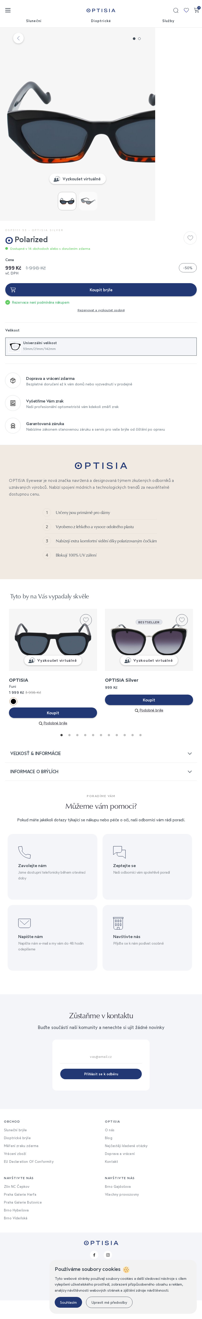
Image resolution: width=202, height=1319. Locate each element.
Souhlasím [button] (68, 1302)
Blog (108, 1156)
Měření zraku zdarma (21, 1164)
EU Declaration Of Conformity (29, 1180)
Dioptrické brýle (17, 1156)
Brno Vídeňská (15, 1237)
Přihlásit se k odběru (101, 1093)
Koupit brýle (101, 289)
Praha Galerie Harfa (20, 1213)
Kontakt (111, 1180)
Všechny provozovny (122, 1213)
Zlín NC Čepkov (16, 1205)
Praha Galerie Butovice (23, 1221)
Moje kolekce (186, 10)
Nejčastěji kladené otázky (126, 1164)
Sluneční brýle (15, 1149)
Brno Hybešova (16, 1229)
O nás (109, 1149)
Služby (168, 21)
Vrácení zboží (15, 1172)
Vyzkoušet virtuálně (105, 178)
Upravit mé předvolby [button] (109, 1302)
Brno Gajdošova (118, 1205)
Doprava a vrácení (120, 1172)
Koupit (53, 731)
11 (139, 752)
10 (131, 752)
